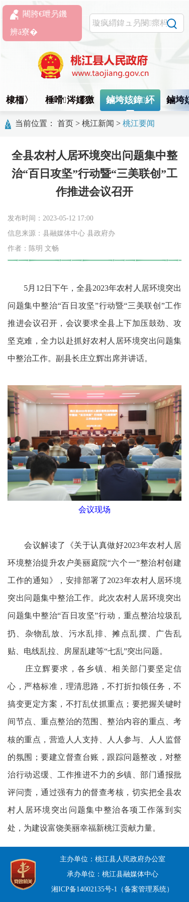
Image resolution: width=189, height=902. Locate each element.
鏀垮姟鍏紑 (130, 100)
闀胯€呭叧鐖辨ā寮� (38, 23)
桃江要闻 (139, 123)
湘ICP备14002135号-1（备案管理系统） (112, 889)
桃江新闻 (98, 123)
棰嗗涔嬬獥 (69, 100)
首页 (65, 123)
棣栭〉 (19, 100)
